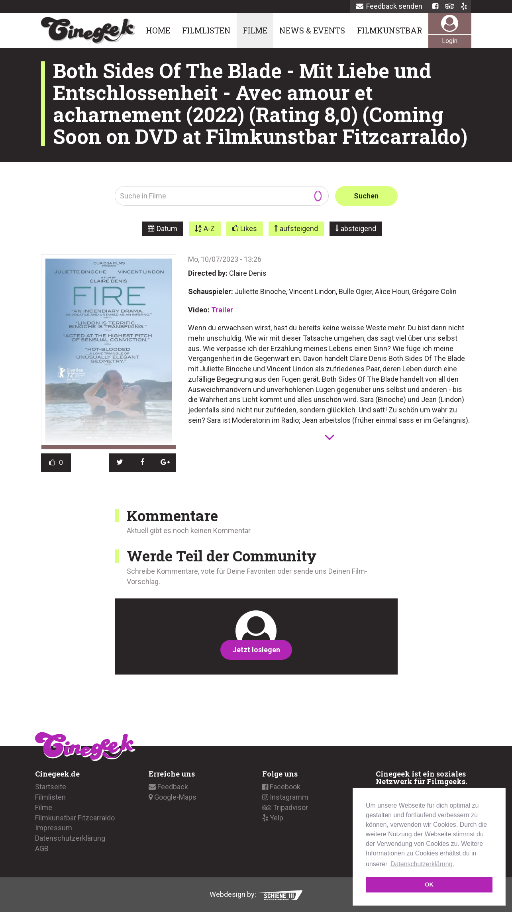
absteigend (358, 228)
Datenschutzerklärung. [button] (422, 864)
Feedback (168, 787)
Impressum (53, 828)
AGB (42, 848)
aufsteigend (299, 228)
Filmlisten (206, 30)
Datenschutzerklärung (70, 838)
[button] (120, 462)
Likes (248, 228)
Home (158, 30)
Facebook (281, 787)
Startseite (50, 787)
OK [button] (429, 884)
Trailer (222, 310)
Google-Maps (172, 797)
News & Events (312, 30)
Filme (255, 30)
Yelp (272, 817)
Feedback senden (389, 6)
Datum (167, 228)
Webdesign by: (256, 894)
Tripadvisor (285, 807)
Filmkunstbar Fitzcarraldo (75, 817)
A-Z (209, 228)
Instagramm (285, 797)
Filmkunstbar (389, 30)
